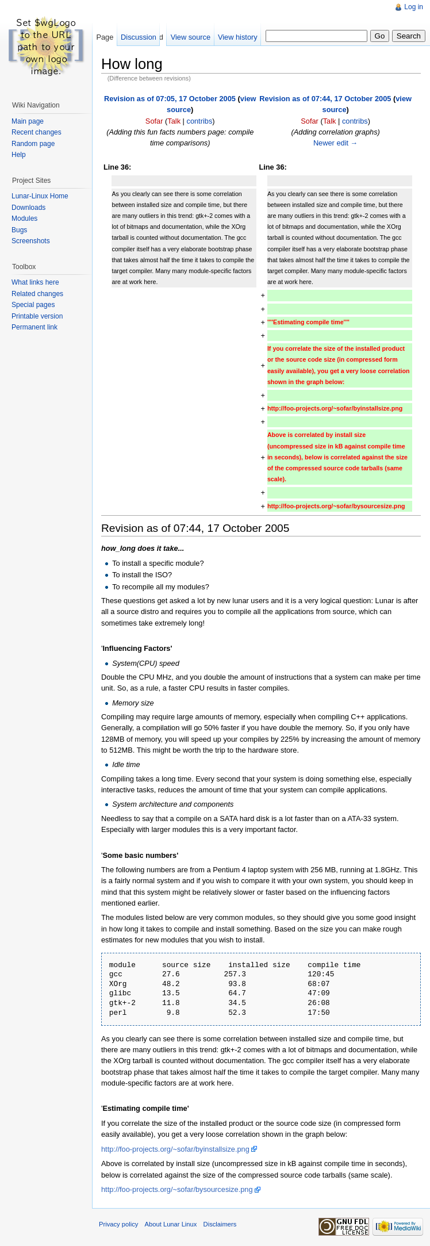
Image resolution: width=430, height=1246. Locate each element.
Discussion (138, 37)
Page (104, 37)
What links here (35, 282)
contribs (199, 121)
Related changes (37, 294)
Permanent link (34, 327)
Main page (27, 121)
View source (190, 37)
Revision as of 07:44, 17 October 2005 (325, 98)
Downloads (28, 208)
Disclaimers (220, 1224)
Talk (174, 121)
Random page (33, 144)
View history (238, 37)
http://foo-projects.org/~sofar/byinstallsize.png (175, 1149)
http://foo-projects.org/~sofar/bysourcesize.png (177, 1189)
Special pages (33, 305)
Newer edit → (335, 143)
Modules (24, 218)
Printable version (37, 316)
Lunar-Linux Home (39, 196)
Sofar (154, 121)
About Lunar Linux (171, 1224)
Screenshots (30, 241)
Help (18, 155)
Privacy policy (118, 1224)
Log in (413, 7)
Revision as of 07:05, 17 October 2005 (170, 98)
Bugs (19, 230)
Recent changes (36, 132)
